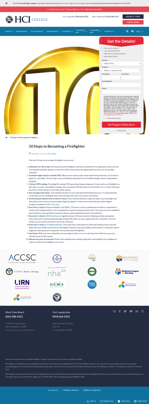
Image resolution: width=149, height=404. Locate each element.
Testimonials (37, 31)
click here (55, 204)
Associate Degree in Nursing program (75, 3)
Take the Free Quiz (93, 9)
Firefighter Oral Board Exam (49, 224)
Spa (142, 31)
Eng (137, 31)
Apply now (133, 22)
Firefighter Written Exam (48, 216)
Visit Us (91, 401)
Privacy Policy (71, 390)
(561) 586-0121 (112, 16)
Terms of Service (92, 390)
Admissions (52, 31)
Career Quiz (124, 401)
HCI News (52, 153)
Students (66, 31)
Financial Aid (80, 31)
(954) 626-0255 (81, 16)
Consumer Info (94, 31)
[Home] (7, 137)
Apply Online (140, 401)
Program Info (106, 401)
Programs (21, 31)
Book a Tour (133, 16)
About (8, 31)
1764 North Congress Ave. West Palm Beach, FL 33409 (20, 326)
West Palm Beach (14, 312)
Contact (108, 31)
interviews (82, 233)
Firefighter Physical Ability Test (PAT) (53, 207)
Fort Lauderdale (61, 312)
